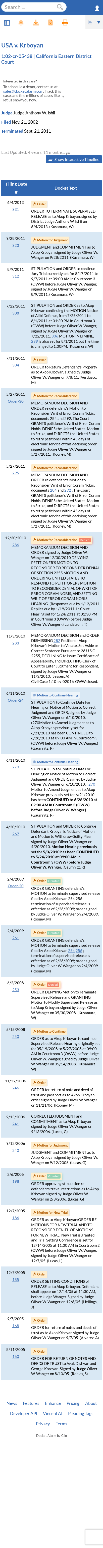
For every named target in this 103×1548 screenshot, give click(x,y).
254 (71, 950)
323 (15, 245)
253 (15, 990)
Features (31, 1403)
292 (67, 490)
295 (15, 473)
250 (15, 1036)
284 (53, 490)
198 (15, 1181)
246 (15, 1088)
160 (15, 1356)
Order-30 (16, 401)
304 (15, 365)
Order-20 (16, 886)
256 (79, 950)
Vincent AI (52, 1413)
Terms (61, 1423)
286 (15, 545)
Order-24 (16, 700)
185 (15, 1279)
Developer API (23, 1413)
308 (15, 313)
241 (15, 1124)
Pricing (73, 1403)
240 (15, 1150)
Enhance (53, 1403)
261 (15, 938)
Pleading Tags (80, 1413)
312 (15, 276)
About (91, 1403)
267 (15, 834)
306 (55, 336)
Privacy (43, 1423)
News (12, 1403)
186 (15, 1218)
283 (15, 643)
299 (34, 341)
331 (15, 209)
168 (15, 1326)
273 (15, 767)
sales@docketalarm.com (23, 91)
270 (91, 784)
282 (57, 640)
